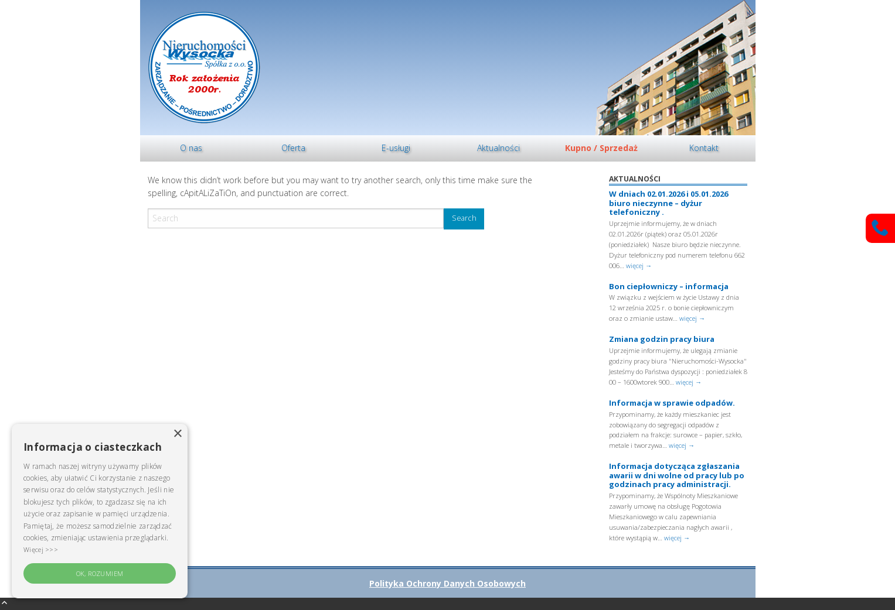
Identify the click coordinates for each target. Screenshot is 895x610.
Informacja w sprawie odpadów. (672, 402)
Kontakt (704, 147)
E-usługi (396, 147)
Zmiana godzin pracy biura (661, 339)
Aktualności (498, 147)
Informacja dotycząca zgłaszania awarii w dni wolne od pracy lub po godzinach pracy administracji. (676, 475)
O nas (191, 147)
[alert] (100, 511)
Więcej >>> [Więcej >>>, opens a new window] (40, 549)
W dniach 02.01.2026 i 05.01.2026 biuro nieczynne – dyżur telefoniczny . (668, 203)
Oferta (293, 147)
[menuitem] (191, 148)
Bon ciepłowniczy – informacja (669, 286)
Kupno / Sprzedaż (601, 147)
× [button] (177, 434)
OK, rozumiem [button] (100, 573)
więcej (639, 265)
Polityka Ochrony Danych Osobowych (447, 583)
